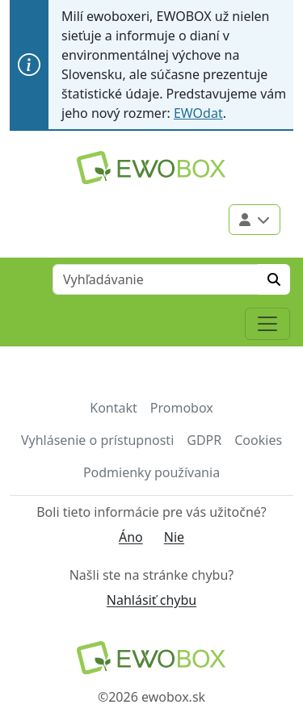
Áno (131, 537)
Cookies (258, 440)
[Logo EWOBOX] (151, 167)
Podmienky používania (151, 472)
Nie (174, 537)
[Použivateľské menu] (254, 219)
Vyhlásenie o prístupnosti (97, 440)
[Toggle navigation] (267, 324)
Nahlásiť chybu (151, 600)
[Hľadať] (274, 279)
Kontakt (113, 408)
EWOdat (198, 113)
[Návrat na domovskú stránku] (151, 657)
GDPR (204, 440)
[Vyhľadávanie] (156, 279)
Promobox (181, 408)
